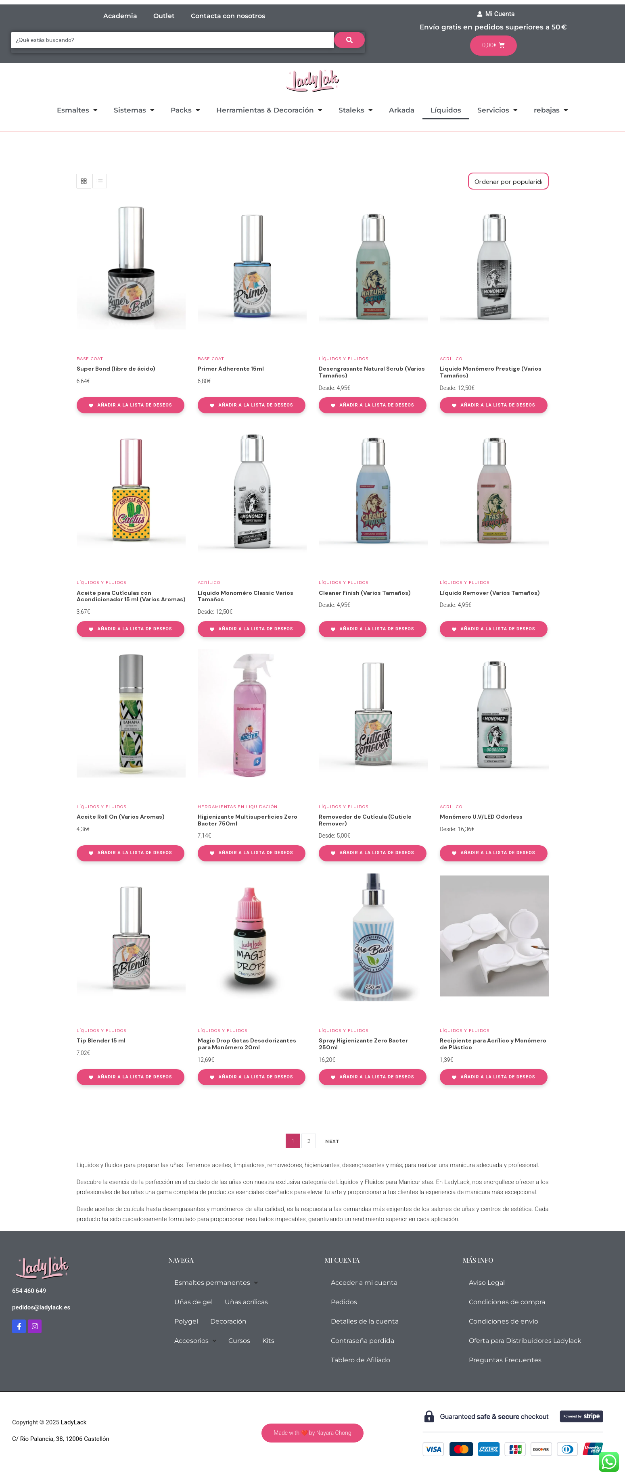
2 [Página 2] (308, 1141)
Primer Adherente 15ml (231, 368)
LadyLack (72, 1422)
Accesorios (195, 1341)
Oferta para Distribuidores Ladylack (525, 1341)
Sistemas (134, 109)
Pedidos (344, 1302)
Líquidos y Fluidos (343, 358)
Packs (185, 109)
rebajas (551, 109)
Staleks (356, 109)
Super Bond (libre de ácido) (116, 368)
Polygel (186, 1321)
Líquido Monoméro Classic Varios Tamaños (245, 596)
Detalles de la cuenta (365, 1321)
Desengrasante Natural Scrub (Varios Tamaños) (372, 372)
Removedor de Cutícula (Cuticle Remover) (365, 820)
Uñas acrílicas (246, 1302)
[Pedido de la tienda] (508, 181)
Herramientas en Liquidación (238, 806)
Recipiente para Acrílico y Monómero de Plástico (493, 1044)
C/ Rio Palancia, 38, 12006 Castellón (60, 1439)
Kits (268, 1341)
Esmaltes (77, 109)
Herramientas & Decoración (269, 109)
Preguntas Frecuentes (505, 1360)
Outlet (164, 16)
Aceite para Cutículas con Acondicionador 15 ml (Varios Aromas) (131, 596)
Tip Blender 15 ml (101, 1040)
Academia (120, 16)
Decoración (228, 1321)
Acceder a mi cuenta (364, 1282)
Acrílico (451, 358)
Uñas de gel (193, 1302)
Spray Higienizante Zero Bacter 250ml (363, 1044)
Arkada (401, 110)
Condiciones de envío (503, 1321)
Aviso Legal (487, 1282)
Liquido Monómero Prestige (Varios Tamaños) (490, 372)
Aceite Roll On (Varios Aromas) (121, 816)
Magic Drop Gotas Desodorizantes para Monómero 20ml (247, 1044)
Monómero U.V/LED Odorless (481, 816)
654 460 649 (29, 1291)
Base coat (90, 358)
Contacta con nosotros (228, 16)
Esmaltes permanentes (216, 1282)
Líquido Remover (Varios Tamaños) (490, 592)
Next (332, 1141)
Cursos (239, 1341)
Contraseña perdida (362, 1341)
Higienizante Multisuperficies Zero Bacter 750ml (247, 820)
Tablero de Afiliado (360, 1360)
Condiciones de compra (507, 1302)
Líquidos (446, 110)
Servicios (497, 109)
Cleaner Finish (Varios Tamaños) (365, 592)
